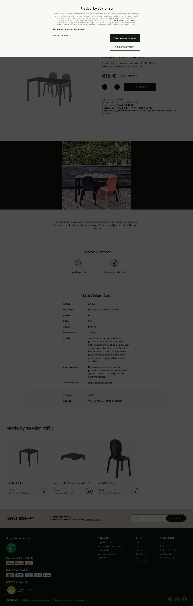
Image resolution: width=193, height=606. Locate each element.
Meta (133, 20)
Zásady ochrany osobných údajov (68, 29)
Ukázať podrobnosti (62, 35)
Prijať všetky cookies (125, 38)
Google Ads (119, 20)
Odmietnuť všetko (125, 46)
